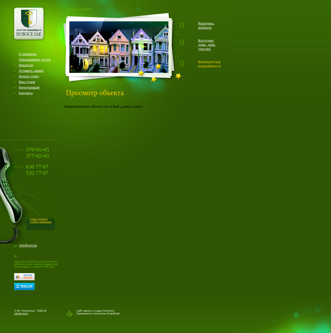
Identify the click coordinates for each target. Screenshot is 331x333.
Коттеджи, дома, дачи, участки (207, 45)
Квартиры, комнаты (206, 25)
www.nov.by (73, 8)
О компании (28, 54)
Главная (86, 8)
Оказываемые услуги (35, 59)
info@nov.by (28, 245)
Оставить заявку (31, 71)
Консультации (29, 87)
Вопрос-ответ (29, 76)
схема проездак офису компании (40, 220)
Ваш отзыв (27, 82)
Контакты (26, 93)
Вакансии (26, 65)
